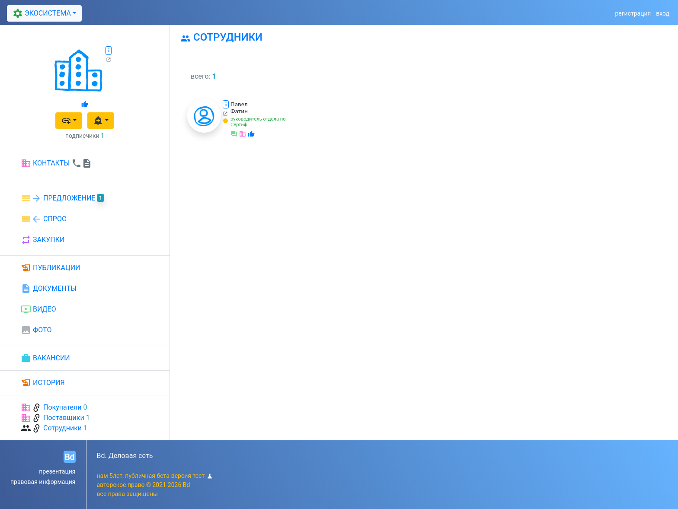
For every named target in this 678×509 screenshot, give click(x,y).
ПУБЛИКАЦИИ (50, 268)
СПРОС (43, 219)
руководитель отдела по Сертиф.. (258, 121)
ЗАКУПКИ (42, 240)
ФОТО (36, 330)
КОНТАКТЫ (56, 163)
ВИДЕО (38, 309)
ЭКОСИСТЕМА (40, 13)
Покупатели (62, 407)
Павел (239, 104)
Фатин (239, 111)
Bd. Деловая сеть (125, 456)
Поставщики (63, 418)
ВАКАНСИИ (45, 358)
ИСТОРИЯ (43, 383)
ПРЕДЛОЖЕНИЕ (62, 198)
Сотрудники (62, 428)
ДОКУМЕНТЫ (49, 288)
